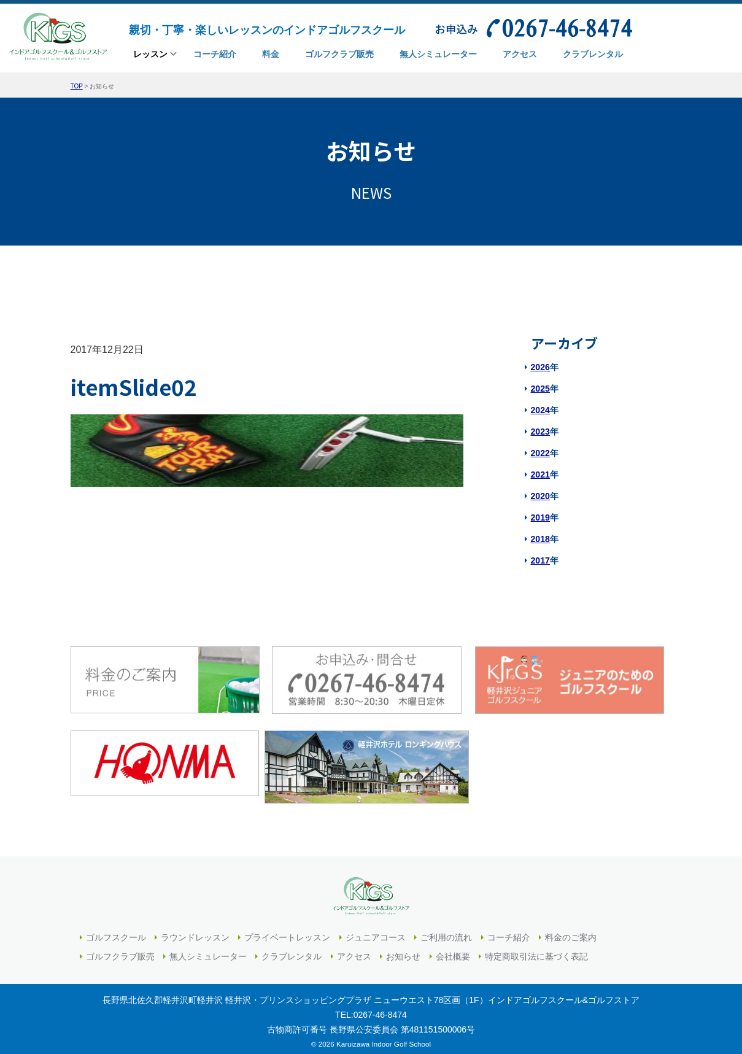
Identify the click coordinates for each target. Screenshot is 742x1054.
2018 (540, 539)
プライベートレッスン (287, 931)
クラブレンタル (291, 950)
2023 (540, 431)
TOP (77, 86)
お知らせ (403, 950)
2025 (540, 388)
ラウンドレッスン (195, 931)
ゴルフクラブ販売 (120, 950)
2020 (540, 496)
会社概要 (453, 950)
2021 (540, 474)
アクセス (354, 950)
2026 (540, 367)
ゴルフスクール (116, 931)
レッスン (150, 56)
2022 (540, 453)
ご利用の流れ (446, 931)
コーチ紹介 (508, 931)
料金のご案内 (571, 931)
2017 (540, 560)
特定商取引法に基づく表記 (536, 950)
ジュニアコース (376, 931)
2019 (540, 517)
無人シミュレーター (208, 950)
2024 (540, 410)
